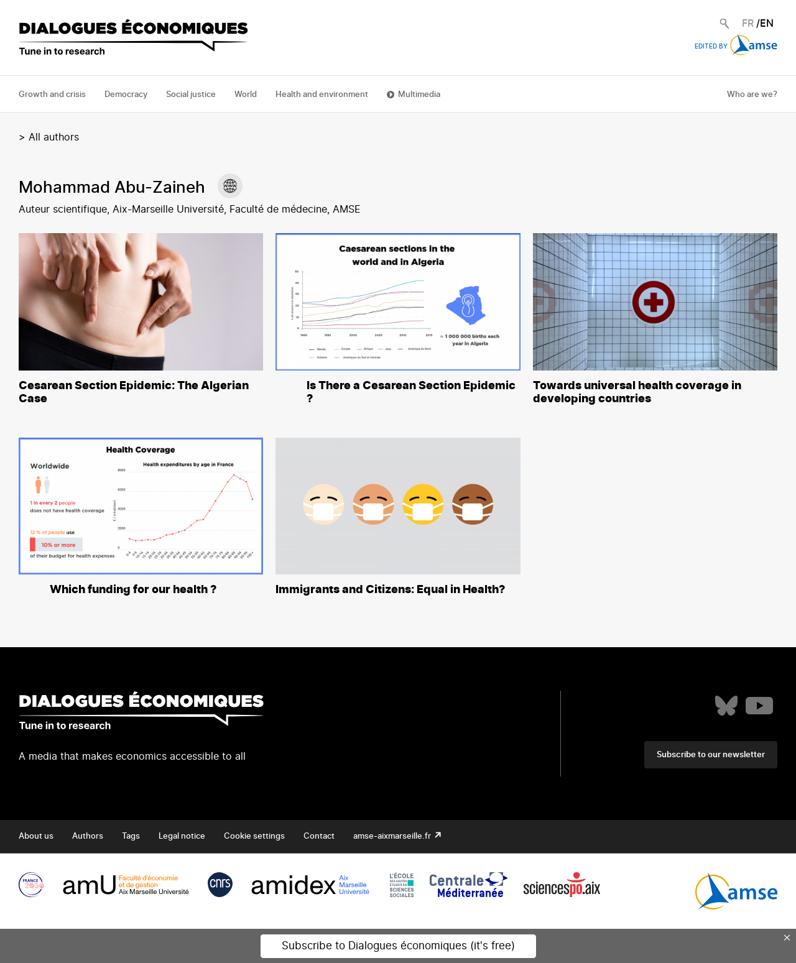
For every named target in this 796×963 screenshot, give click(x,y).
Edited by (736, 47)
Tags (131, 836)
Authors (87, 836)
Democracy (125, 95)
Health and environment (321, 95)
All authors (54, 137)
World (245, 95)
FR (748, 24)
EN (767, 24)
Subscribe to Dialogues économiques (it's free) (398, 946)
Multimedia (419, 95)
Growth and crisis (52, 95)
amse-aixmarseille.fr (393, 836)
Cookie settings (254, 836)
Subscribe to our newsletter (711, 755)
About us (36, 836)
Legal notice (182, 836)
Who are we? (752, 95)
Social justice (191, 95)
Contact (319, 836)
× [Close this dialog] (787, 937)
